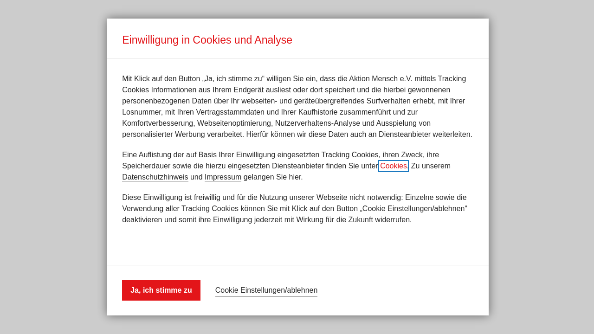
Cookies (393, 166)
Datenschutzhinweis (155, 177)
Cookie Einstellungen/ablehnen (266, 290)
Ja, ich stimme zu (161, 290)
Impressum (223, 177)
